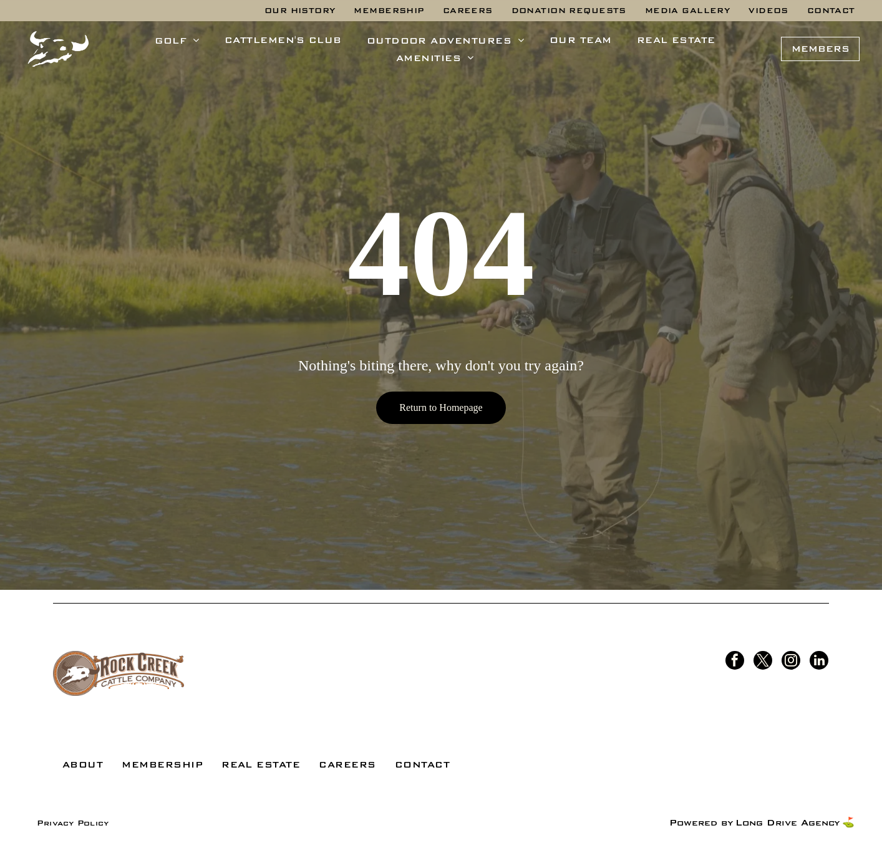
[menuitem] (300, 10)
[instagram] (791, 662)
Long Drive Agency (787, 822)
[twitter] (763, 662)
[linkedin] (819, 662)
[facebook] (734, 662)
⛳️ (848, 822)
